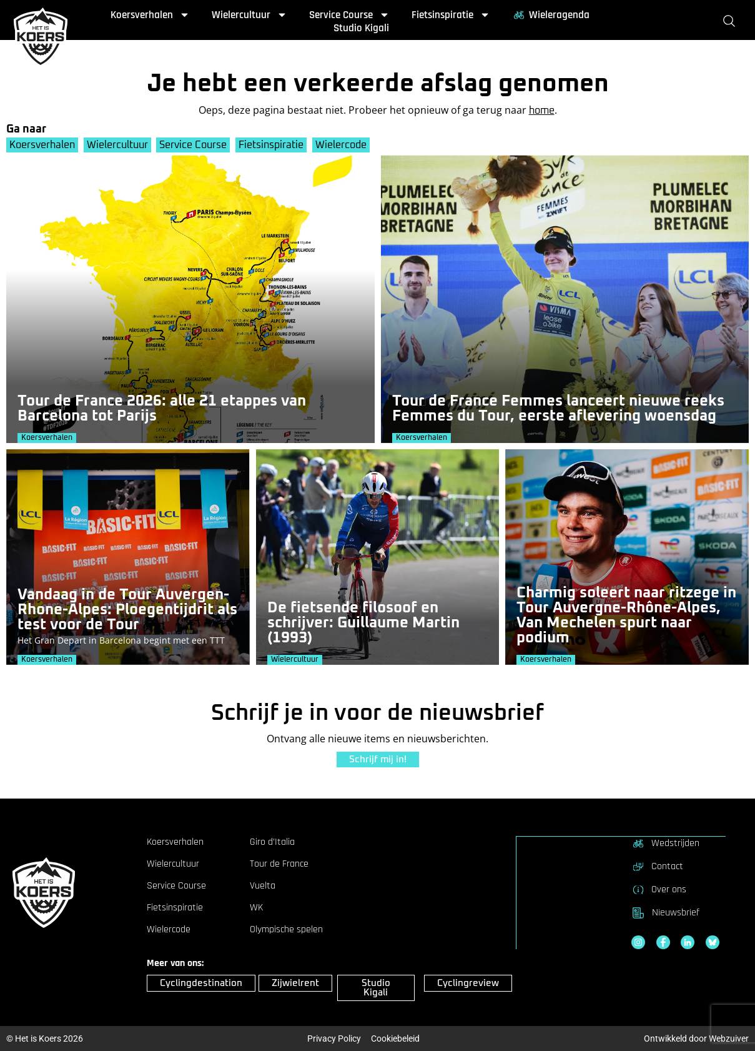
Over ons (658, 889)
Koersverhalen (150, 15)
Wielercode (344, 145)
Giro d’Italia (272, 842)
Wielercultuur (249, 15)
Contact (657, 866)
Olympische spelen (286, 930)
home (542, 111)
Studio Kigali (361, 28)
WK (256, 908)
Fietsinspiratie (451, 15)
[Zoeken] (731, 21)
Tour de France (279, 864)
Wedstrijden (665, 843)
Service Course (349, 15)
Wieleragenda (551, 15)
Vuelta (262, 886)
